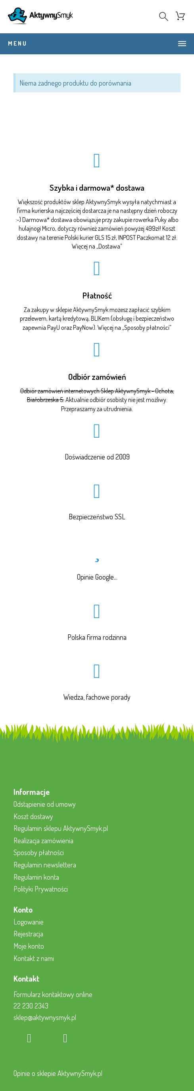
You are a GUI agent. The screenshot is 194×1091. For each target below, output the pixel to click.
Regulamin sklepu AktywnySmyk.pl (60, 828)
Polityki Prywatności (40, 888)
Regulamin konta (36, 877)
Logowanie (28, 921)
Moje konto (28, 946)
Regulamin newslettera (44, 864)
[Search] (163, 16)
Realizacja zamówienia (43, 840)
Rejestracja (28, 933)
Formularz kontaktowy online (52, 994)
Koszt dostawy (33, 816)
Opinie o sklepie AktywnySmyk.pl (57, 1073)
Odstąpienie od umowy (44, 804)
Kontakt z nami (33, 958)
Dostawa (109, 246)
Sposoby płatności (146, 327)
